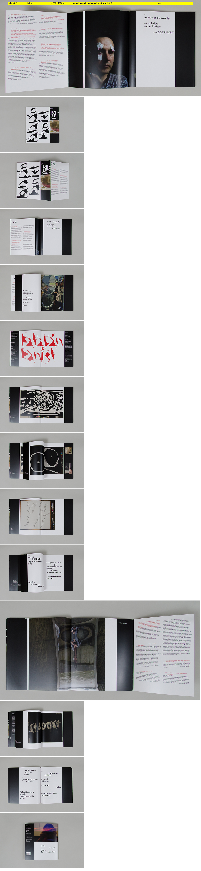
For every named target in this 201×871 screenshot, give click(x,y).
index (29, 3)
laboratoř (13, 3)
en (159, 3)
